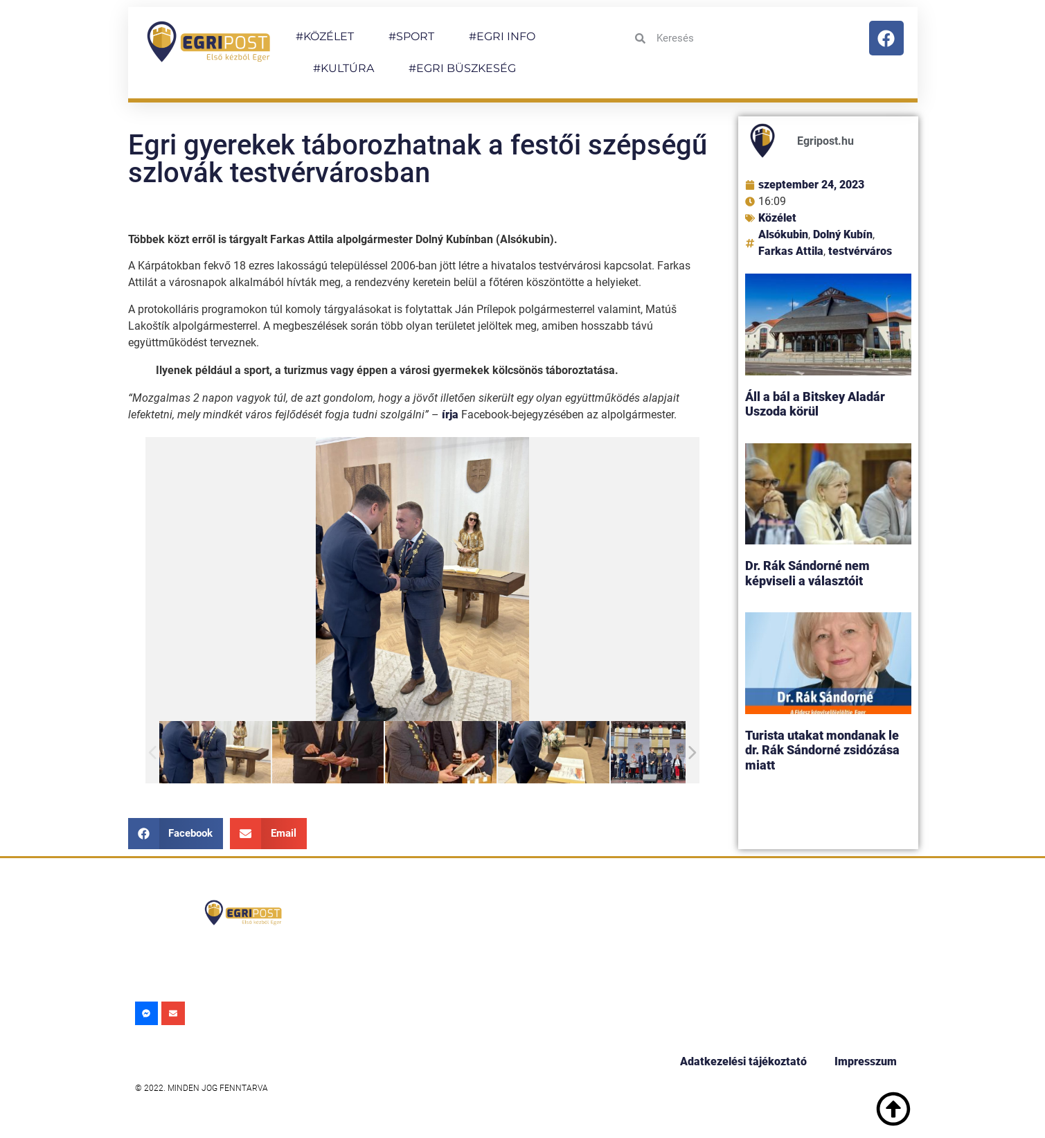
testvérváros (860, 251)
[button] (176, 833)
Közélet (777, 217)
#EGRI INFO (502, 36)
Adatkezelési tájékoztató (743, 1061)
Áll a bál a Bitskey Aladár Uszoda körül (815, 404)
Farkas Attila (790, 251)
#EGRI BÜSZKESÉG (462, 68)
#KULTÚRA (343, 68)
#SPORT (411, 36)
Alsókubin (783, 234)
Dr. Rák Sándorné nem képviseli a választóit (807, 573)
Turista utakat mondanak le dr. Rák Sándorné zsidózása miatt (822, 750)
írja (450, 414)
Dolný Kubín (843, 234)
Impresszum (865, 1061)
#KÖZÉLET (325, 36)
